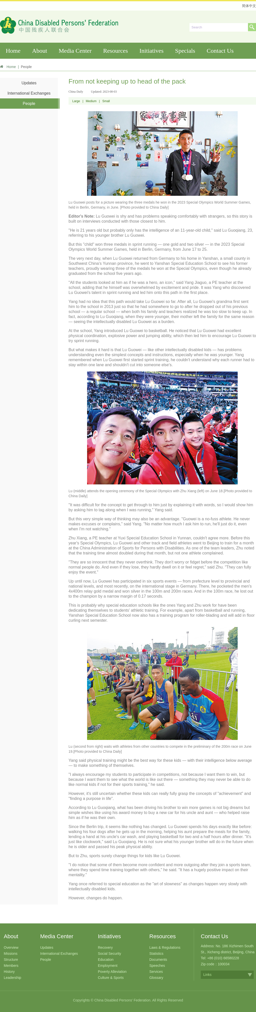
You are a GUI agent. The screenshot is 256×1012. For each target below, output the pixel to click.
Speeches (157, 966)
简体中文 (249, 6)
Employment (107, 966)
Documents (158, 960)
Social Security (109, 954)
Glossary (156, 978)
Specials (185, 50)
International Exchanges (29, 93)
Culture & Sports (111, 978)
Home (13, 50)
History (9, 972)
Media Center (75, 50)
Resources (115, 50)
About (39, 50)
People (29, 103)
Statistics (156, 954)
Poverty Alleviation (112, 972)
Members (11, 966)
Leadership (12, 978)
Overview (11, 947)
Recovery (105, 947)
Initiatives (152, 50)
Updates (29, 83)
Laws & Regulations (164, 947)
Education (105, 960)
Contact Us (220, 50)
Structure (11, 960)
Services (156, 972)
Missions (10, 954)
